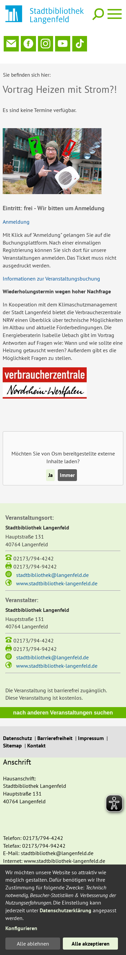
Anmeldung (16, 214)
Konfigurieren (21, 928)
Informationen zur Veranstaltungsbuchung (51, 271)
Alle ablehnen (33, 943)
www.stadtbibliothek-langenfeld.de (56, 576)
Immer (67, 467)
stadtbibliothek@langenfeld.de (52, 567)
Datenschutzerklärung (65, 910)
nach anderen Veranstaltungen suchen (63, 705)
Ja (50, 467)
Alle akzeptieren (91, 943)
